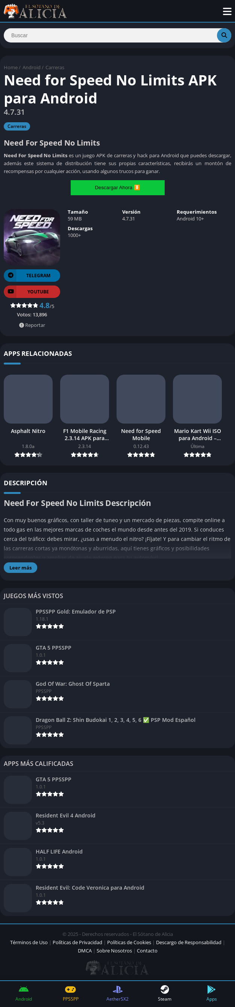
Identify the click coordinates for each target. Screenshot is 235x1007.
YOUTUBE (26, 292)
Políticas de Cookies (129, 942)
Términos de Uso (29, 942)
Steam (164, 993)
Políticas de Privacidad (77, 942)
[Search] (117, 35)
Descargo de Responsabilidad (188, 942)
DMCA (85, 950)
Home (11, 67)
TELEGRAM (27, 275)
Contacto (147, 950)
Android (32, 67)
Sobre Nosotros (114, 950)
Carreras (54, 67)
